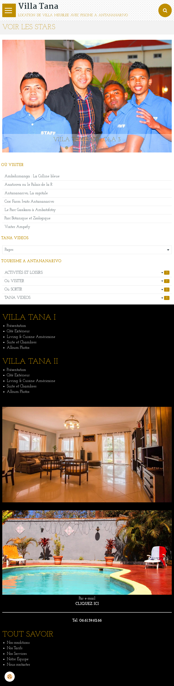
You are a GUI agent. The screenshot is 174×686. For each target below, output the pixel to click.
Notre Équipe (18, 659)
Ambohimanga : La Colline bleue (32, 176)
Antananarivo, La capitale (26, 193)
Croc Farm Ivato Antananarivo (29, 202)
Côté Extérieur (18, 331)
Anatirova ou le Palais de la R (29, 185)
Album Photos (18, 348)
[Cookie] (10, 677)
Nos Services (17, 654)
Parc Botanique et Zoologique (28, 218)
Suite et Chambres (21, 342)
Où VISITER (87, 281)
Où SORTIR (87, 290)
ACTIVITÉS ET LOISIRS (87, 273)
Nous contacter (18, 665)
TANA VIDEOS (87, 298)
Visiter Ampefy (17, 227)
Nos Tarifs (14, 648)
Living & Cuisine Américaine (31, 337)
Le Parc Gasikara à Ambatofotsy (30, 210)
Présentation (16, 326)
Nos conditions (18, 643)
